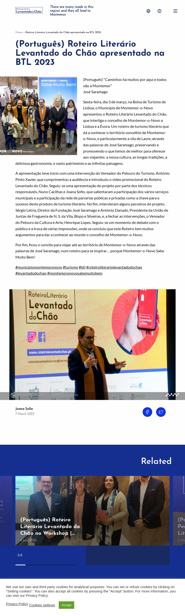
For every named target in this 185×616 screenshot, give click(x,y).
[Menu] (175, 11)
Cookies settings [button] (42, 605)
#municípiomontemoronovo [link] (38, 267)
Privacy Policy (17, 604)
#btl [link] (82, 267)
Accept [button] (66, 605)
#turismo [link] (70, 267)
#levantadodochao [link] (30, 273)
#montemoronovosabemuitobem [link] (74, 273)
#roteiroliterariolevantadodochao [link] (114, 267)
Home (19, 32)
